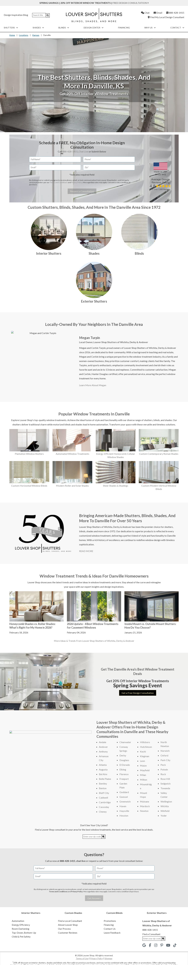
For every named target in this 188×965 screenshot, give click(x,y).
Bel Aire (103, 774)
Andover (103, 746)
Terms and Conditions (59, 182)
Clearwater (125, 742)
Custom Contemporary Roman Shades (158, 453)
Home (12, 35)
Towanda (165, 788)
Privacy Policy (76, 182)
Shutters (11, 27)
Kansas (35, 35)
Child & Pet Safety (21, 936)
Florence (124, 774)
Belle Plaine (105, 778)
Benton (102, 788)
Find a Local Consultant (70, 920)
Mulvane (144, 801)
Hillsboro (145, 742)
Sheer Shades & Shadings (115, 485)
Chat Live (83, 151)
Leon (142, 760)
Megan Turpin (89, 338)
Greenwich (125, 801)
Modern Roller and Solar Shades (72, 485)
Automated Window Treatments (72, 453)
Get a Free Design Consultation (138, 692)
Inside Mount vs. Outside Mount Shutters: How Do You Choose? (150, 625)
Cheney (103, 811)
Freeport (124, 778)
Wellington (166, 801)
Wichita (165, 806)
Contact (177, 27)
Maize (143, 765)
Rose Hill (165, 778)
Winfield (165, 810)
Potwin (164, 769)
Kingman (144, 756)
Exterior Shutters (94, 301)
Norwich (165, 750)
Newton (144, 810)
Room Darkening (20, 928)
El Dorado (124, 764)
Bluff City (104, 792)
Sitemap (108, 958)
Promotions (110, 920)
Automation (18, 920)
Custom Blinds (114, 912)
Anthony (103, 751)
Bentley (103, 783)
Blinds (63, 27)
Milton (143, 779)
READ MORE (86, 551)
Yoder (164, 815)
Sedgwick (166, 783)
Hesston (123, 815)
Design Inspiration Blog (16, 14)
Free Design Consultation (130, 2)
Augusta (103, 769)
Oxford (164, 755)
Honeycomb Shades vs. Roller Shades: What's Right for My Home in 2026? (32, 625)
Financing (124, 27)
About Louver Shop (68, 924)
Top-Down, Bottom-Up (24, 932)
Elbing (122, 769)
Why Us (150, 27)
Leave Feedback (112, 932)
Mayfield (144, 770)
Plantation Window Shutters (29, 453)
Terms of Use (82, 958)
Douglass (124, 760)
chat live (80, 860)
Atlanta (103, 764)
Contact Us (110, 928)
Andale (102, 742)
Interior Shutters (48, 253)
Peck (163, 764)
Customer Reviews (67, 932)
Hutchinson (146, 746)
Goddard (124, 792)
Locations (23, 35)
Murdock (145, 806)
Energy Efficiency (21, 924)
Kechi (143, 751)
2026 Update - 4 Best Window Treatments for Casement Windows (92, 625)
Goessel (123, 796)
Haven (122, 806)
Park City (165, 760)
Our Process (64, 928)
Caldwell (103, 797)
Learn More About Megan (92, 385)
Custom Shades (73, 912)
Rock (163, 774)
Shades (38, 27)
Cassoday (104, 806)
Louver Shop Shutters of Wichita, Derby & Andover (120, 342)
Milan (143, 774)
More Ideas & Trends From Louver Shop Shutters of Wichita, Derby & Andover (94, 640)
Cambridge (105, 802)
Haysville (124, 810)
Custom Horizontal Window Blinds (29, 485)
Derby (122, 755)
